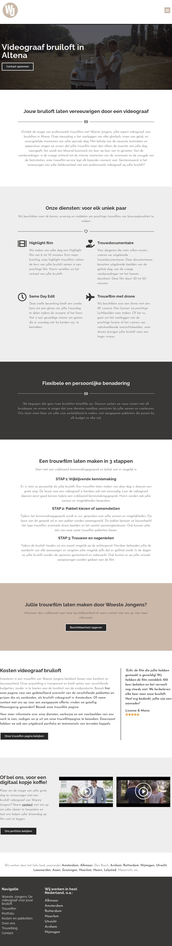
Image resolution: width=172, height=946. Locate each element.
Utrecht (161, 865)
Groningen (69, 870)
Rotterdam (131, 865)
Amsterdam (70, 865)
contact (27, 804)
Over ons (8, 923)
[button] (167, 10)
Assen (56, 870)
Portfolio (8, 913)
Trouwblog (9, 928)
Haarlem (85, 870)
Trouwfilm (9, 908)
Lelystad (110, 870)
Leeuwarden (42, 870)
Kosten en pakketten (17, 918)
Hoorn (97, 870)
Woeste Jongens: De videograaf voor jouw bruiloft (17, 900)
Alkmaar (86, 865)
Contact (7, 933)
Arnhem (115, 865)
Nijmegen (147, 865)
